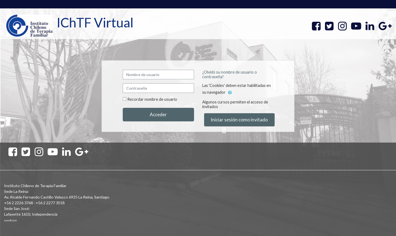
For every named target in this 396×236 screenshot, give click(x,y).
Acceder (158, 114)
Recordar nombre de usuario (152, 99)
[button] (230, 92)
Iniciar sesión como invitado (239, 119)
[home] (29, 25)
